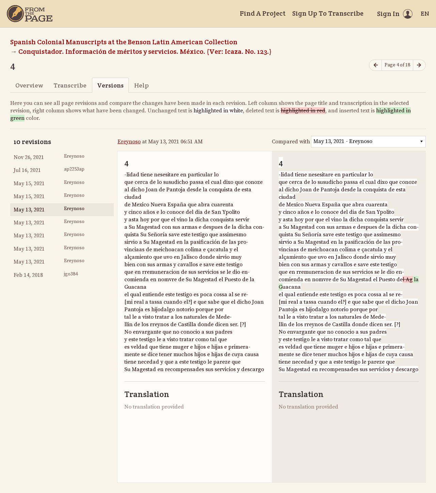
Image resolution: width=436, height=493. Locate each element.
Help (141, 85)
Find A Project (262, 13)
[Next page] (419, 65)
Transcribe (70, 85)
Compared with (291, 141)
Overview (29, 85)
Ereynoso (129, 141)
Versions (110, 85)
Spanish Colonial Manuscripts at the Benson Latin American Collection (123, 41)
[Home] (29, 13)
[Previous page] (375, 65)
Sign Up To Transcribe (327, 13)
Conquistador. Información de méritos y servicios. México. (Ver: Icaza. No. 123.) (144, 51)
